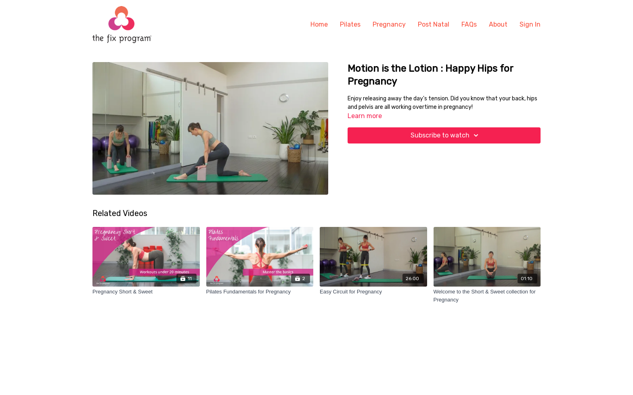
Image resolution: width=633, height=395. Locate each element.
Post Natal (433, 24)
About (498, 24)
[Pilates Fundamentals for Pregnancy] (260, 292)
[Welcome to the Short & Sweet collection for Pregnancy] (487, 296)
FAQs (469, 24)
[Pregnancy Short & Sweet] (146, 292)
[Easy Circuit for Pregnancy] (373, 292)
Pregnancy (389, 24)
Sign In (530, 24)
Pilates (350, 24)
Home (319, 24)
